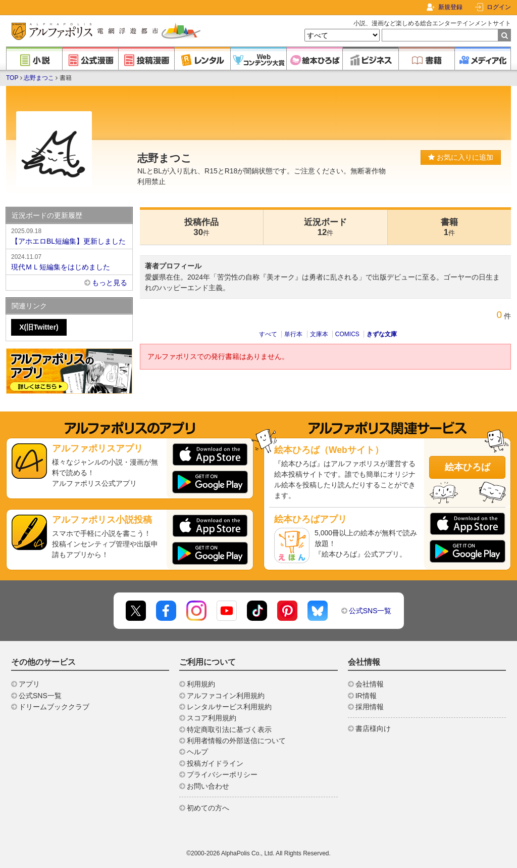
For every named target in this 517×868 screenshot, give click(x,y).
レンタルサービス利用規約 (229, 707)
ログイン (499, 7)
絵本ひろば (467, 467)
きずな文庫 (382, 334)
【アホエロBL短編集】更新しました (69, 235)
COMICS (347, 334)
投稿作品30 (201, 227)
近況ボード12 (325, 227)
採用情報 (369, 707)
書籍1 (449, 227)
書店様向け (373, 728)
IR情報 (366, 696)
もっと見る (109, 283)
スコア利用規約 (211, 718)
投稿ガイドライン (215, 763)
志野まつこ (39, 77)
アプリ (29, 684)
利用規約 (201, 684)
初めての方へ (208, 808)
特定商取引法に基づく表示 (229, 729)
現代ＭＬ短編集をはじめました (69, 261)
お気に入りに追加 (460, 157)
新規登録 (450, 7)
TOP (12, 77)
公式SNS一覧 (370, 611)
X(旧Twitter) (39, 327)
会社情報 (369, 684)
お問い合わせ (208, 786)
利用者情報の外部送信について (236, 741)
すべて (268, 334)
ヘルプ (197, 752)
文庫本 (319, 334)
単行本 (293, 334)
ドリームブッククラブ (54, 707)
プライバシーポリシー (222, 774)
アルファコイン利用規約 (226, 696)
